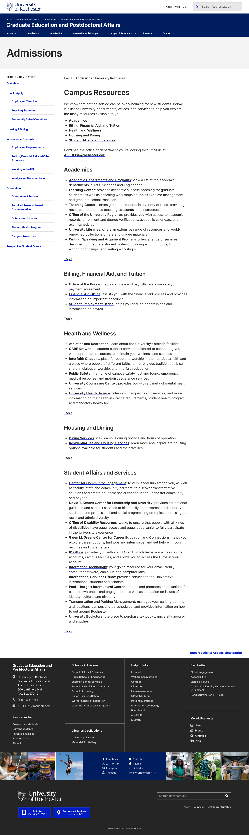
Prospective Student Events (24, 246)
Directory (137, 686)
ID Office (76, 552)
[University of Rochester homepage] (24, 7)
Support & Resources (121, 33)
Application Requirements (28, 147)
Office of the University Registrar (95, 214)
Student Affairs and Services (92, 140)
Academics (56, 33)
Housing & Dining (17, 129)
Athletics (198, 736)
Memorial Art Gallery (84, 742)
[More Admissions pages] (43, 33)
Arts (195, 741)
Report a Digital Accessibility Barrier (216, 652)
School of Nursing (82, 691)
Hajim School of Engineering (88, 677)
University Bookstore (86, 616)
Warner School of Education (88, 700)
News (196, 725)
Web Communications (144, 677)
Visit (177, 6)
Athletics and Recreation (89, 343)
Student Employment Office (91, 304)
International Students (20, 139)
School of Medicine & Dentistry (90, 686)
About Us (11, 33)
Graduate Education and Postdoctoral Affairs (63, 25)
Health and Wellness (85, 130)
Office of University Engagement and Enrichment (212, 688)
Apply (169, 6)
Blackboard (138, 710)
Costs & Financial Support (86, 33)
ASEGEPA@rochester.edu (84, 155)
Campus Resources (24, 236)
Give (185, 6)
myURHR (136, 715)
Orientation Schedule (25, 196)
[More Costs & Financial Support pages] (103, 33)
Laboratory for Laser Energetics (91, 705)
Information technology (145, 705)
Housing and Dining (84, 135)
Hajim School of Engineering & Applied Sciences (73, 19)
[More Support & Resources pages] (135, 33)
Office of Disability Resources (93, 522)
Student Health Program (27, 227)
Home (68, 78)
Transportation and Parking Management (102, 601)
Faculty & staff (21, 738)
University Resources (110, 78)
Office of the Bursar (85, 284)
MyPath (136, 720)
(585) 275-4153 (28, 700)
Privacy (186, 806)
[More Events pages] (173, 33)
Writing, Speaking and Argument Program (102, 239)
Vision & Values (199, 681)
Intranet (136, 672)
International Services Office (92, 576)
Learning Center (82, 189)
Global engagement (202, 672)
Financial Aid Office (84, 294)
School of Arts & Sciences (23, 19)
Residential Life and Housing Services (99, 443)
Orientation (14, 188)
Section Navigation (21, 77)
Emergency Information (219, 806)
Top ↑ (68, 259)
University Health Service (89, 393)
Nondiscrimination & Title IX (207, 695)
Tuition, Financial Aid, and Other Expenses (31, 158)
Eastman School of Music (87, 681)
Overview (13, 83)
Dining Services (81, 438)
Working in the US (23, 169)
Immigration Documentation (29, 178)
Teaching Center (82, 204)
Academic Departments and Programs (100, 180)
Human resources (141, 691)
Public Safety (79, 373)
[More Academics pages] (65, 33)
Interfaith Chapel (82, 358)
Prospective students (25, 724)
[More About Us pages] (20, 33)
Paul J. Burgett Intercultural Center (97, 586)
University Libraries (84, 229)
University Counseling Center (92, 383)
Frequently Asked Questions (29, 119)
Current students (23, 729)
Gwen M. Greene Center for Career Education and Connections (119, 537)
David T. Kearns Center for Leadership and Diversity (110, 502)
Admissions (33, 33)
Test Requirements (23, 110)
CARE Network (81, 348)
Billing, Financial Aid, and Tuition (94, 125)
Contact (136, 681)
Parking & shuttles (142, 700)
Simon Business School (85, 696)
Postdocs (147, 33)
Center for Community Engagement (97, 483)
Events (166, 33)
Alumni (17, 743)
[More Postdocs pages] (155, 33)
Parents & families (23, 733)
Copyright (199, 806)
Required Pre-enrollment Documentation (27, 207)
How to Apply (15, 93)
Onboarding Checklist (25, 218)
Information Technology (88, 567)
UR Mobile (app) (141, 696)
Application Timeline (24, 101)
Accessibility (198, 677)
